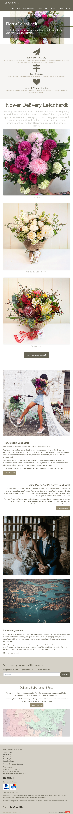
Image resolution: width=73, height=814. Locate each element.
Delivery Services (62, 508)
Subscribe (65, 674)
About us (17, 792)
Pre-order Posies (8, 757)
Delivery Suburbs (36, 705)
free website (58, 812)
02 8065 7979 (9, 767)
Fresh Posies (7, 754)
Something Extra (8, 759)
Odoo (67, 812)
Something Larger (8, 761)
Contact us (20, 764)
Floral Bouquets (10, 473)
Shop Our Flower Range (36, 355)
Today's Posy (7, 752)
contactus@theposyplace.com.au (15, 773)
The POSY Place (11, 2)
